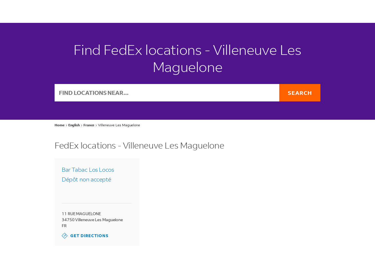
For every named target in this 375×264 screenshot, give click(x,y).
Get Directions (85, 236)
